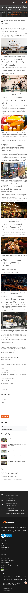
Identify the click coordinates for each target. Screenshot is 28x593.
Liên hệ (2, 545)
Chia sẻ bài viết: (4, 389)
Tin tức (3, 426)
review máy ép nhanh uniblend (17, 482)
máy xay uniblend (17, 479)
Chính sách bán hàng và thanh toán (8, 560)
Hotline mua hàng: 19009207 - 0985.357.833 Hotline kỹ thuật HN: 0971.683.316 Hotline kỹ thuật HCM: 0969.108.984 (15, 512)
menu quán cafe (5, 482)
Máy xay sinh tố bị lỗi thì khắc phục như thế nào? (16, 461)
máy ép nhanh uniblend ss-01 (11, 473)
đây (21, 141)
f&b (2, 473)
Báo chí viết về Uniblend (7, 429)
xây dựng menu (5, 484)
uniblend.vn (7, 380)
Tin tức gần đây (5, 434)
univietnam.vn (13, 380)
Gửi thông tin (5, 416)
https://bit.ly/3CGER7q (9, 359)
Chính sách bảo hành (5, 556)
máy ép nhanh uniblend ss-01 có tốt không (10, 476)
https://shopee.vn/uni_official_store (12, 357)
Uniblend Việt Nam (8, 354)
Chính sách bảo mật (5, 558)
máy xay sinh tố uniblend (6, 479)
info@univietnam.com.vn (7, 588)
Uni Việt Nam (17, 354)
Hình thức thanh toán (5, 547)
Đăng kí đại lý (3, 549)
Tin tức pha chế (4, 543)
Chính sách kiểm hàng (5, 562)
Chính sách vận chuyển (5, 564)
